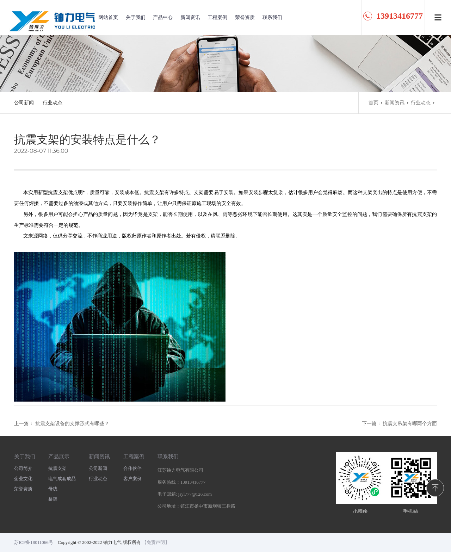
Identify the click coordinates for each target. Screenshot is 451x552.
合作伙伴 (132, 468)
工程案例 (217, 17)
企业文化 (23, 478)
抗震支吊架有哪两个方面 (410, 423)
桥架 (52, 499)
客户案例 (132, 478)
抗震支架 (57, 468)
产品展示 (58, 456)
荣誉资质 (245, 17)
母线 (52, 488)
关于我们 (136, 17)
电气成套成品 (62, 478)
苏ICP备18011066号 (33, 542)
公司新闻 (24, 102)
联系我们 (272, 17)
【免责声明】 (155, 542)
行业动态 (52, 102)
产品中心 (163, 17)
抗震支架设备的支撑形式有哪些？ (72, 423)
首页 (373, 102)
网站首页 (108, 17)
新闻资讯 (190, 17)
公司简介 (23, 468)
